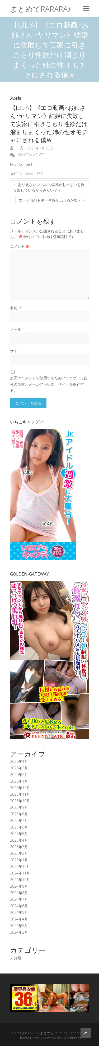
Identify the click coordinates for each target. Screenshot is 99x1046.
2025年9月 (19, 807)
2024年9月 (19, 886)
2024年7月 (19, 899)
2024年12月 (20, 866)
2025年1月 (19, 859)
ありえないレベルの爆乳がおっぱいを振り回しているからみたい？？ (48, 187)
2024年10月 (20, 879)
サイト (15, 350)
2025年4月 (19, 840)
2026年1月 (19, 781)
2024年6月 (19, 905)
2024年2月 (19, 932)
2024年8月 (19, 892)
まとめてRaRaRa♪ (40, 8)
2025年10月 (20, 800)
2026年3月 (19, 767)
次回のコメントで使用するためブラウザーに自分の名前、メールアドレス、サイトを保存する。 (49, 384)
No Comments (30, 154)
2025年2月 (19, 853)
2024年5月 (19, 912)
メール (18, 329)
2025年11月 (20, 794)
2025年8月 (19, 813)
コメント (20, 246)
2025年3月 (19, 846)
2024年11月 (20, 873)
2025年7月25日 (39, 148)
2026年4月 (19, 761)
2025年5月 (19, 833)
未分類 (15, 98)
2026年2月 (19, 774)
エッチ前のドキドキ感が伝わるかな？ (52, 200)
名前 (16, 307)
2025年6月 (19, 827)
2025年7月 (19, 820)
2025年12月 (20, 787)
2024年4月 (19, 918)
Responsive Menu (86, 8)
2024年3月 (19, 925)
